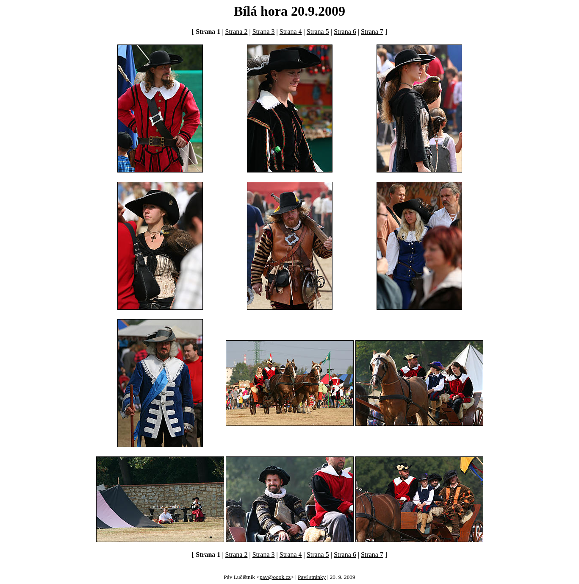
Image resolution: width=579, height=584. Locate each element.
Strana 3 (263, 31)
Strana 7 (372, 31)
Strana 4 (291, 31)
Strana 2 (236, 31)
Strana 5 (318, 31)
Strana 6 (345, 31)
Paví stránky (312, 577)
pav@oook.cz (275, 577)
